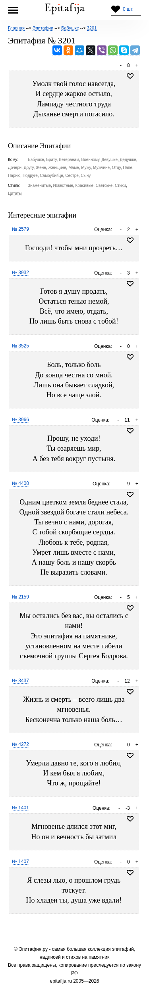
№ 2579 (20, 229)
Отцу (116, 167)
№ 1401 (20, 808)
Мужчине (101, 167)
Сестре (72, 175)
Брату (51, 159)
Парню (14, 175)
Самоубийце (51, 175)
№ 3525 (20, 346)
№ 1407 (20, 861)
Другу (29, 167)
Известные (63, 185)
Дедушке (128, 159)
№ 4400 (20, 483)
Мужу (86, 167)
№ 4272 (20, 744)
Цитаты (15, 193)
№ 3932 (20, 272)
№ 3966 (20, 419)
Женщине (57, 167)
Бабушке (36, 159)
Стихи (120, 185)
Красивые (84, 185)
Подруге (30, 175)
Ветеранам (69, 159)
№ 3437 (20, 680)
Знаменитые (39, 185)
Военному (90, 159)
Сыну (86, 175)
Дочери (14, 167)
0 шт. (128, 9)
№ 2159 (20, 597)
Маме (73, 167)
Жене (41, 167)
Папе (127, 167)
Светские (104, 185)
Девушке (110, 159)
